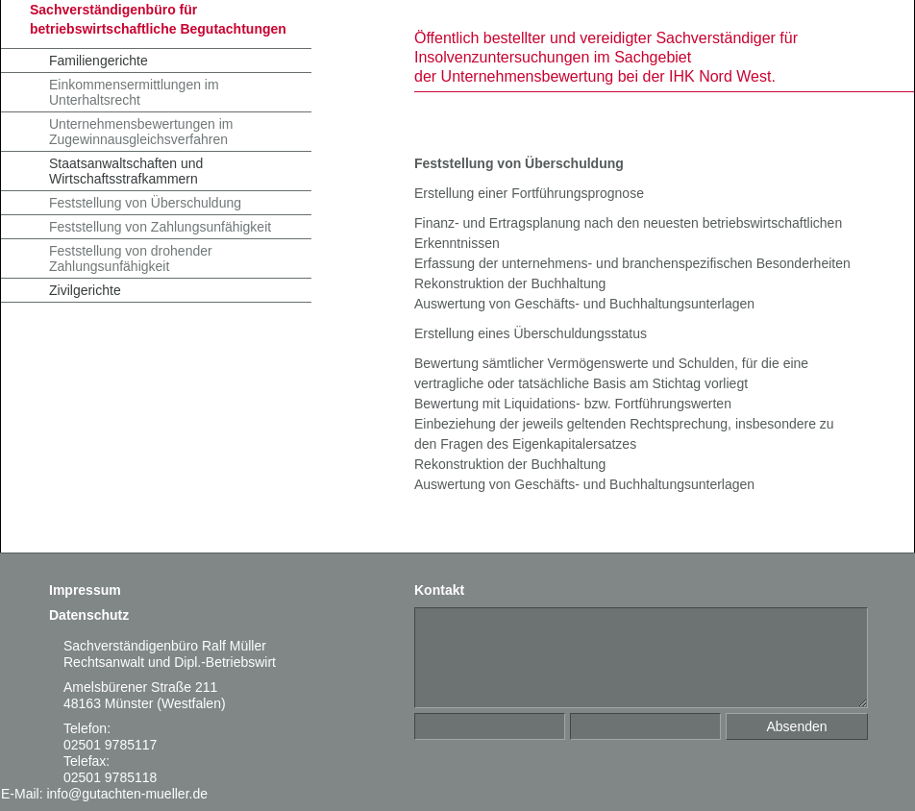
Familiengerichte (98, 60)
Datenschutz (89, 615)
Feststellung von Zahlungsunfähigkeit (160, 226)
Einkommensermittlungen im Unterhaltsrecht (134, 92)
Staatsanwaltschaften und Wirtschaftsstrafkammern (126, 171)
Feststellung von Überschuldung (145, 202)
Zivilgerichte (85, 290)
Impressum (85, 590)
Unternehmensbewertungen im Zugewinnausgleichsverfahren (141, 131)
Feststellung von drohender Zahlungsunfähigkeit (130, 258)
